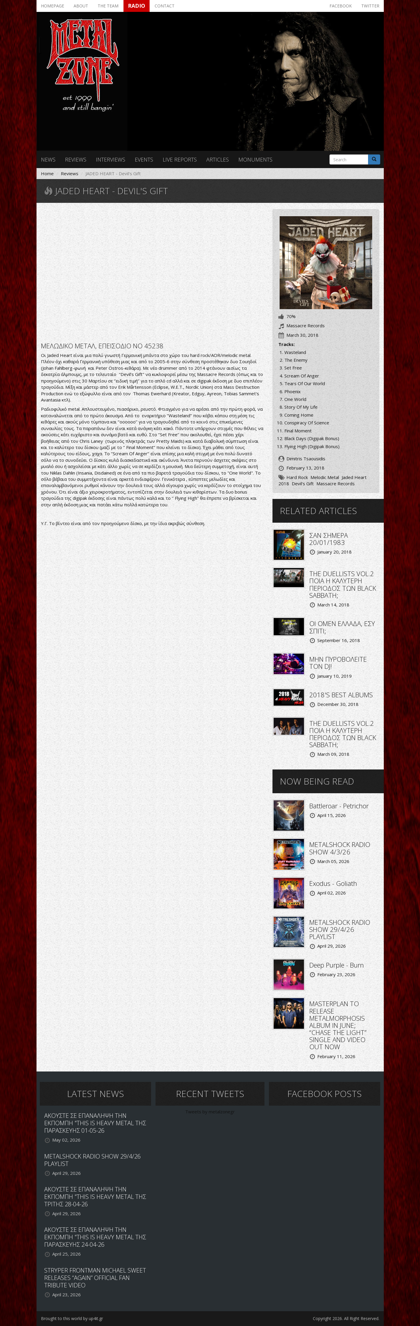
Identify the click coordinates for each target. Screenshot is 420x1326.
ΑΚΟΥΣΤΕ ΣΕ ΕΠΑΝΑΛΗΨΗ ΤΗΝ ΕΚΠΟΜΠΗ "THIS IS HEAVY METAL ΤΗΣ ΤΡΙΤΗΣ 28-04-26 (95, 1196)
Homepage (52, 6)
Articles (217, 159)
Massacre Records (335, 483)
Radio (136, 5)
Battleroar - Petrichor (339, 805)
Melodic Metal (324, 477)
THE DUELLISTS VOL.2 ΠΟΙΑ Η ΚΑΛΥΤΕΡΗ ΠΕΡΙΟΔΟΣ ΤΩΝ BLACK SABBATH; (342, 584)
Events (144, 159)
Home (47, 173)
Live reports (180, 159)
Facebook (340, 6)
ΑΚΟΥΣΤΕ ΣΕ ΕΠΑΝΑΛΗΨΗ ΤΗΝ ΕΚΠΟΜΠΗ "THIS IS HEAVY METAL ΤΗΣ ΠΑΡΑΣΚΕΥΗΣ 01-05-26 (95, 1123)
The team (108, 6)
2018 (283, 483)
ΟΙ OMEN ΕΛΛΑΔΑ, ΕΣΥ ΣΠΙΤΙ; (342, 627)
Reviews (75, 159)
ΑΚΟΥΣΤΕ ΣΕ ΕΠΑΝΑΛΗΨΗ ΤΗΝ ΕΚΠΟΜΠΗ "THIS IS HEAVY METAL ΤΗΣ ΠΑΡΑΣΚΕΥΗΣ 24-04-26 (95, 1237)
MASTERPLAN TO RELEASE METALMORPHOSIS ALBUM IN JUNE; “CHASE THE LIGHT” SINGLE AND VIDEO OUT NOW (338, 1025)
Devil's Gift (303, 483)
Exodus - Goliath (333, 883)
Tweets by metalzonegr (210, 1112)
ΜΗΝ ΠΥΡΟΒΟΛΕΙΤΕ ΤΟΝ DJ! (338, 663)
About (81, 6)
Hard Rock (297, 477)
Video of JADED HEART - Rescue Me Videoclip (152, 271)
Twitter (370, 6)
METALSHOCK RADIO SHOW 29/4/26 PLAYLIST (339, 929)
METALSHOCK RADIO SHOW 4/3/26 (339, 848)
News (48, 159)
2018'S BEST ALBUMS (341, 694)
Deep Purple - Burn (336, 964)
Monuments (255, 159)
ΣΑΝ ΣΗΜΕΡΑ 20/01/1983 (328, 539)
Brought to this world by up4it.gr (72, 1318)
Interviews (110, 159)
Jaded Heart (354, 477)
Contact (165, 6)
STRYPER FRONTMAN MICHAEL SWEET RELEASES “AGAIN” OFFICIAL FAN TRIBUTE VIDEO (95, 1277)
